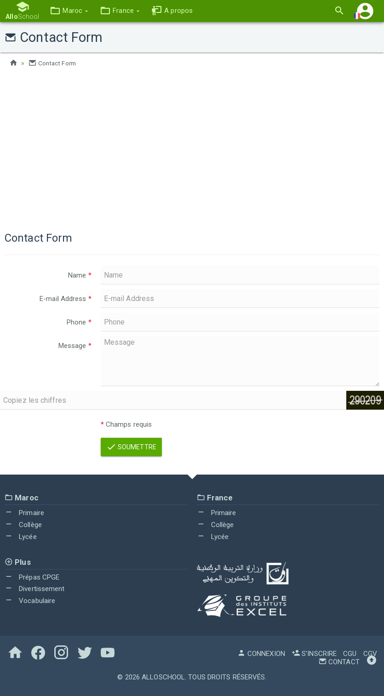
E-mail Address (66, 299)
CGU (349, 653)
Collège (23, 525)
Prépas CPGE (32, 577)
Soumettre (131, 447)
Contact (339, 661)
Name (80, 275)
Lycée (21, 537)
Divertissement (35, 589)
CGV (370, 653)
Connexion (261, 653)
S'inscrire (314, 653)
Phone (79, 322)
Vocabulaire (30, 601)
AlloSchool (163, 677)
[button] (68, 11)
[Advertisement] (192, 147)
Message (75, 346)
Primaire (24, 513)
